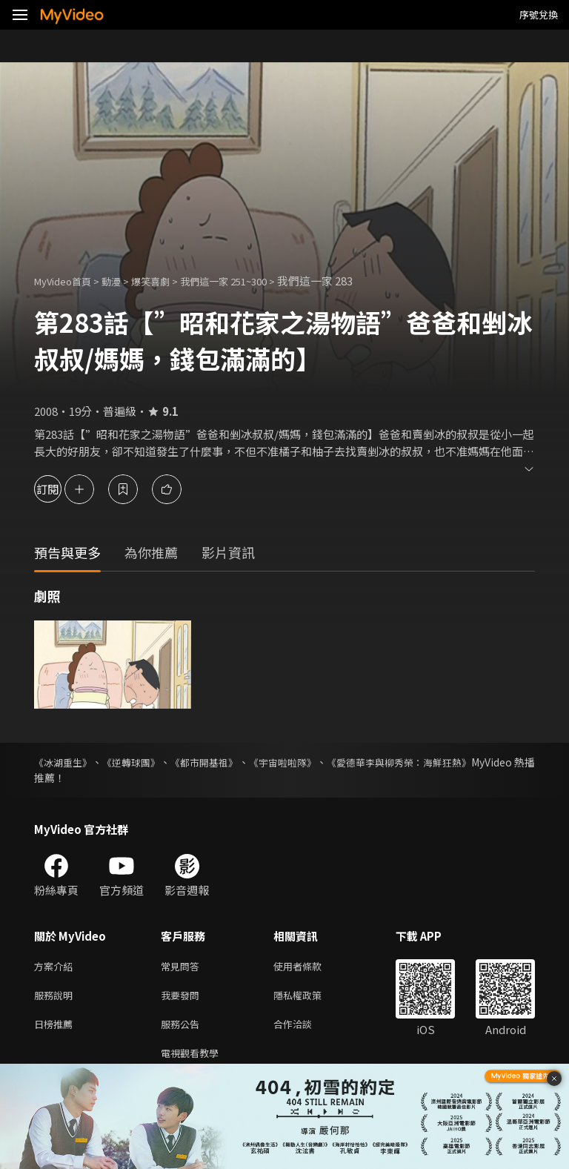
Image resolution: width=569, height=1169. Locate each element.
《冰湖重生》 (65, 762)
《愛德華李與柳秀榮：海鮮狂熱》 (457, 762)
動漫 (123, 280)
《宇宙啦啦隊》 (324, 762)
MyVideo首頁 (68, 280)
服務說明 (56, 998)
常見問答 (183, 967)
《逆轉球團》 (147, 762)
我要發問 (183, 998)
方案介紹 (56, 967)
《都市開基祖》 (232, 762)
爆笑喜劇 (166, 280)
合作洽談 (304, 1029)
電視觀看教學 (194, 1060)
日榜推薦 (56, 1029)
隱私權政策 (310, 998)
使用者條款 (310, 967)
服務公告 (183, 1029)
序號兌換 (538, 14)
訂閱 (64, 489)
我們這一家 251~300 (249, 280)
